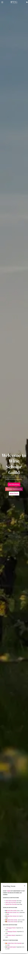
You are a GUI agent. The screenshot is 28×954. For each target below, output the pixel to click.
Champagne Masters (12, 931)
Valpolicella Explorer (10, 947)
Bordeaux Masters (10, 935)
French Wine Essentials (10, 900)
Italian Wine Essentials (10, 902)
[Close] (24, 885)
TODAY (9, 890)
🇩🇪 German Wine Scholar (11, 921)
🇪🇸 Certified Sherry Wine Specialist (13, 943)
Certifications (14, 485)
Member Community (14, 489)
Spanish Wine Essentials (11, 904)
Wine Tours (14, 494)
